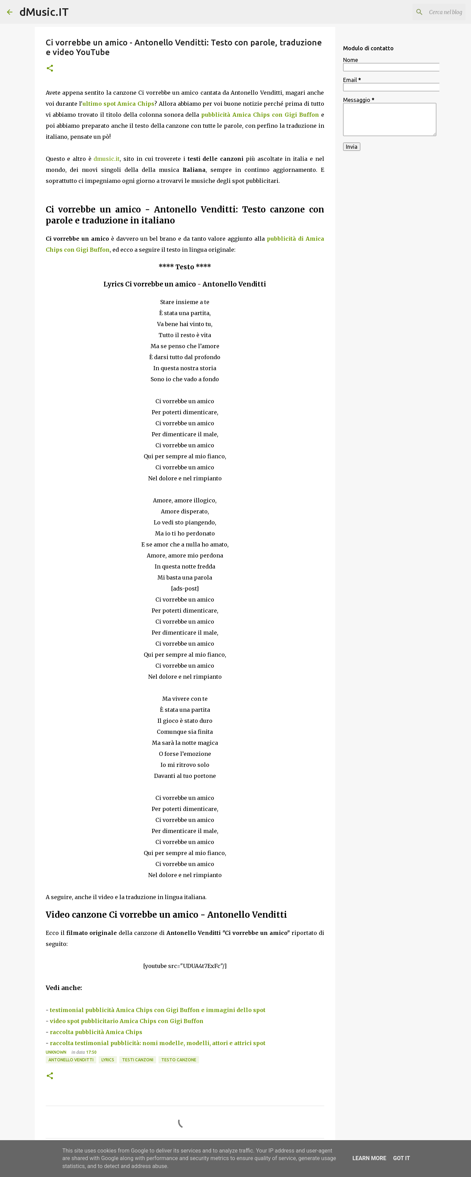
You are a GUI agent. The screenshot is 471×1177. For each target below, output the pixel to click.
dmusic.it (107, 158)
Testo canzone (178, 1060)
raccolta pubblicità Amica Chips (96, 1032)
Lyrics (107, 1060)
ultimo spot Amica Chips (118, 103)
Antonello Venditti (71, 1060)
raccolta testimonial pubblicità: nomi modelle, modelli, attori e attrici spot (157, 1043)
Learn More (369, 1158)
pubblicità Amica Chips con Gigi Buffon (260, 114)
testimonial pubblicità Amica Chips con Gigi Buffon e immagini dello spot (157, 1010)
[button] (50, 68)
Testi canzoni (137, 1060)
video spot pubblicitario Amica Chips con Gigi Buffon (127, 1021)
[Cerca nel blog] (429, 12)
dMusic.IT (44, 12)
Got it (401, 1158)
